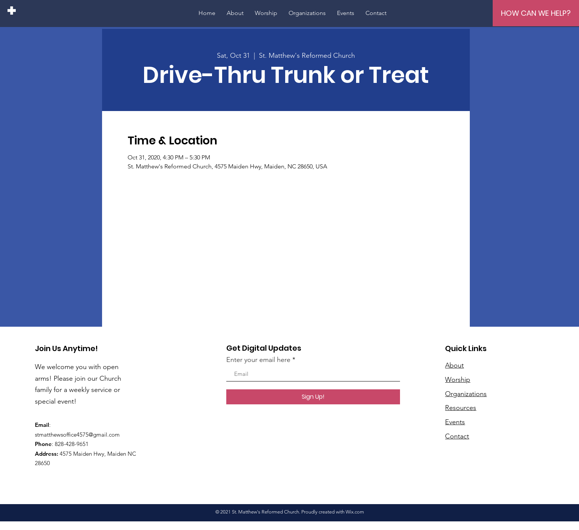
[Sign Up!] (313, 396)
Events (455, 422)
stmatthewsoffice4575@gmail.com (77, 434)
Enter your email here (258, 359)
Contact (457, 436)
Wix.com (355, 512)
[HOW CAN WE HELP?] (536, 13)
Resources (460, 408)
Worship (457, 379)
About (454, 365)
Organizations (466, 394)
